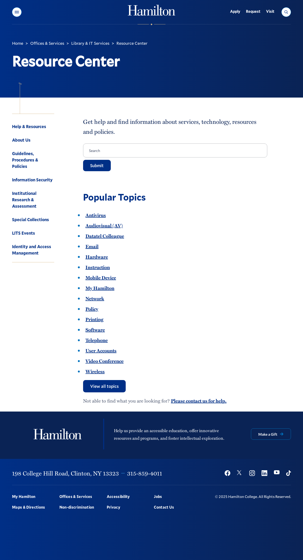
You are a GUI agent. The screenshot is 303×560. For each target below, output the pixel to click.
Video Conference (104, 360)
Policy (91, 308)
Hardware (96, 256)
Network (94, 298)
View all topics (104, 386)
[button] (17, 12)
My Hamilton (99, 287)
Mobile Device (100, 277)
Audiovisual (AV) (104, 225)
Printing (94, 319)
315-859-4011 (144, 473)
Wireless (95, 371)
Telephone (96, 340)
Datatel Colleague (104, 235)
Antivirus (95, 215)
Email (91, 246)
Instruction (97, 267)
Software (95, 329)
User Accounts (100, 350)
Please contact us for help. (199, 400)
